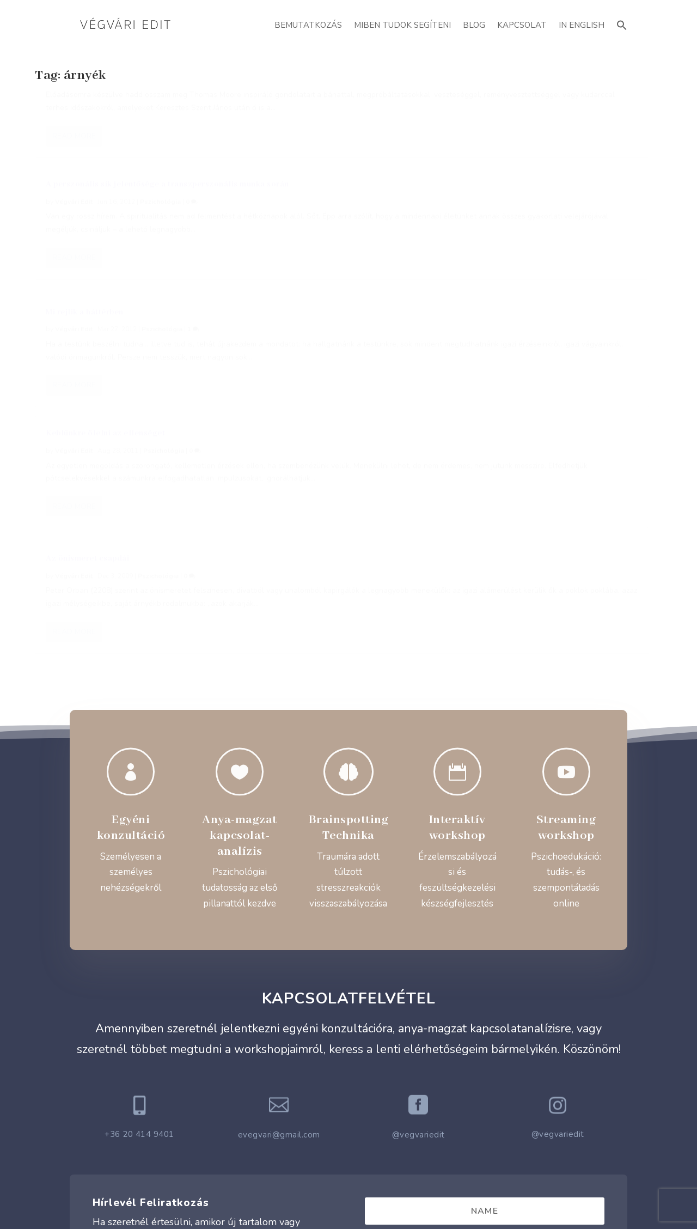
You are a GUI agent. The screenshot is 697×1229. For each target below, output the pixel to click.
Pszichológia (161, 125)
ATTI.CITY (365, 1196)
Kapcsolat (522, 25)
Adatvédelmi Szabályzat (348, 1124)
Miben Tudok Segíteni (402, 25)
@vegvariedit (418, 864)
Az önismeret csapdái (296, 282)
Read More (74, 233)
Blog (474, 25)
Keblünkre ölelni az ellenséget (105, 284)
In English (581, 25)
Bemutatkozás (308, 25)
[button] (621, 23)
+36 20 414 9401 (139, 864)
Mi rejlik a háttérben (503, 108)
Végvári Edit (74, 125)
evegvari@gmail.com (279, 864)
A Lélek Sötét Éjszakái (89, 108)
